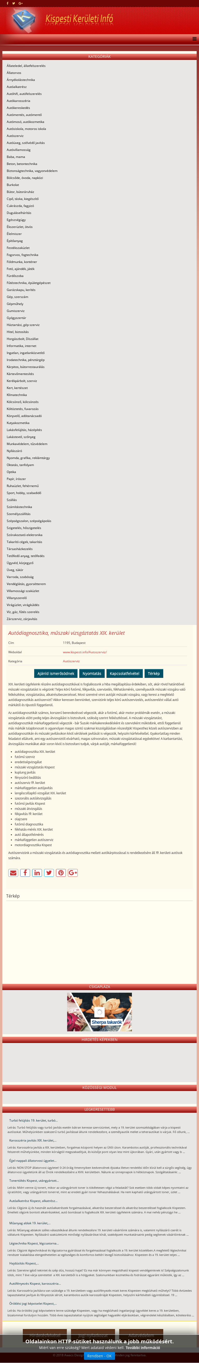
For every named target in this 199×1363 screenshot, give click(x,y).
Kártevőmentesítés (20, 374)
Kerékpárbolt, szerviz (22, 381)
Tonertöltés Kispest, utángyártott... (34, 1180)
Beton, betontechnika (22, 164)
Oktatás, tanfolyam (20, 465)
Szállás (12, 500)
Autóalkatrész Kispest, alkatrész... (33, 1201)
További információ (143, 1347)
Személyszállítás (19, 514)
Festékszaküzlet (18, 248)
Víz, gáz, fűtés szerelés (23, 612)
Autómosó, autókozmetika (25, 122)
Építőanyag (15, 241)
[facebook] (8, 3)
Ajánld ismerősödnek (56, 673)
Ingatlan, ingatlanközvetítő (26, 353)
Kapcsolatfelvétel (124, 673)
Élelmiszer (14, 234)
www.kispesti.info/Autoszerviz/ (85, 652)
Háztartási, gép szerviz (23, 325)
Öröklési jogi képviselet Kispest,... (33, 1303)
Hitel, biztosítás (18, 332)
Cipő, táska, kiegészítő (23, 199)
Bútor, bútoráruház (20, 192)
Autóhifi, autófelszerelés (24, 94)
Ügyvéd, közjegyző (20, 563)
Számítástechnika (19, 507)
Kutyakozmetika (18, 423)
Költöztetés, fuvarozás (23, 409)
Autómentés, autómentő (24, 115)
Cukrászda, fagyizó (20, 206)
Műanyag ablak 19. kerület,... (30, 1223)
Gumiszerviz (16, 311)
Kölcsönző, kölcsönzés (23, 402)
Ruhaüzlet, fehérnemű (23, 486)
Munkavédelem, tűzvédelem (27, 444)
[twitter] (13, 3)
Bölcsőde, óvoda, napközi (25, 178)
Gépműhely (15, 304)
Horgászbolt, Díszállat (22, 339)
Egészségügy (16, 220)
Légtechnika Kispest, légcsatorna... (34, 1243)
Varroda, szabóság (20, 577)
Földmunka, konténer (22, 262)
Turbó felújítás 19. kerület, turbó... (33, 1120)
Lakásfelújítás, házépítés (24, 430)
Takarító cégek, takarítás (24, 542)
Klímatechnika (17, 395)
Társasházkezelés (20, 549)
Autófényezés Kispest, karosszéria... (35, 1283)
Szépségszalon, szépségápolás (29, 521)
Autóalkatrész (17, 87)
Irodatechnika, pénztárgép (26, 360)
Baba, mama (16, 157)
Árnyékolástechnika (21, 80)
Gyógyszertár (16, 318)
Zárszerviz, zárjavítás (22, 619)
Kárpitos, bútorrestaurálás (26, 367)
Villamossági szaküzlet (23, 591)
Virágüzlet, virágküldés (23, 605)
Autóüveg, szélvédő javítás (26, 143)
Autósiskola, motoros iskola (26, 129)
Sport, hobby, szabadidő (24, 493)
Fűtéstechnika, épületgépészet (29, 283)
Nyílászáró (14, 451)
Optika (11, 472)
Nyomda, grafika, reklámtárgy (28, 458)
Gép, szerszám (17, 297)
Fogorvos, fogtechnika (22, 255)
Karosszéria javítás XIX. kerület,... (32, 1140)
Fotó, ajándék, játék (20, 269)
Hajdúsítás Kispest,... (24, 1263)
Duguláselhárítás (19, 213)
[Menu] (193, 39)
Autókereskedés (18, 108)
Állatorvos (14, 73)
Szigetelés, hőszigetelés (24, 528)
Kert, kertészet (17, 388)
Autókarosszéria (18, 101)
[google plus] (21, 3)
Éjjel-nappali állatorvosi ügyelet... (32, 1160)
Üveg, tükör (15, 570)
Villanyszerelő (17, 598)
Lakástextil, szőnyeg (21, 437)
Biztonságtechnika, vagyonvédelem (32, 171)
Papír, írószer (16, 479)
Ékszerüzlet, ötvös (20, 227)
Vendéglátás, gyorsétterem (26, 584)
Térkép (154, 673)
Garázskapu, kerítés (21, 290)
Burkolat (13, 185)
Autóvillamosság (19, 150)
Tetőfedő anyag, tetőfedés (26, 556)
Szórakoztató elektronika (24, 535)
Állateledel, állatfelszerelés (26, 66)
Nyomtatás (92, 673)
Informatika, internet (21, 346)
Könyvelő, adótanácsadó (24, 416)
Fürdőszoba (15, 276)
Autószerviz (15, 136)
